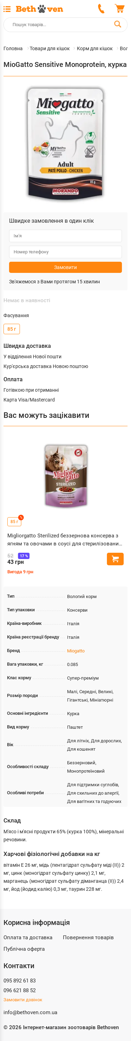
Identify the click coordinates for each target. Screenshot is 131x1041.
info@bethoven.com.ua (30, 1012)
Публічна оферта (24, 949)
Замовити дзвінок (22, 999)
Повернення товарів (88, 937)
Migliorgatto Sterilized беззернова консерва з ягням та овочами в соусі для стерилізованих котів (64, 540)
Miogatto (76, 650)
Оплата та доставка (27, 937)
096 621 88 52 (19, 990)
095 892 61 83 (19, 981)
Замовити (65, 267)
